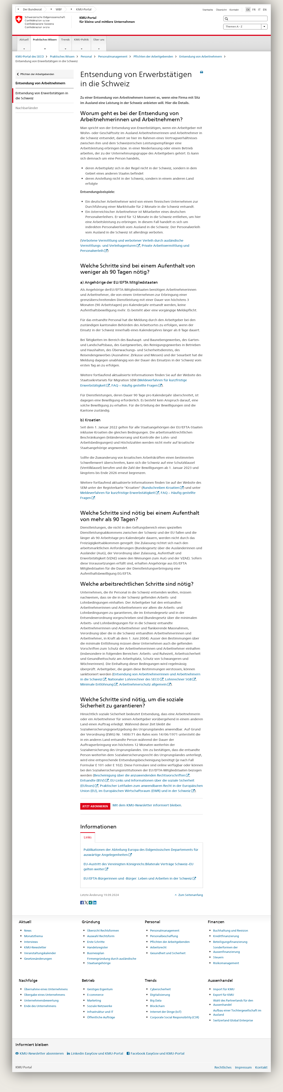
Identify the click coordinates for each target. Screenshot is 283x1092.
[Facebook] (82, 902)
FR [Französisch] (254, 9)
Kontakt (234, 9)
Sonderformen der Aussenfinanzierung (226, 949)
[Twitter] (86, 902)
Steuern (218, 957)
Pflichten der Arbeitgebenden (153, 56)
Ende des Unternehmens (40, 1006)
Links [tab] (88, 837)
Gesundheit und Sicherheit (167, 953)
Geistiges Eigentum (100, 989)
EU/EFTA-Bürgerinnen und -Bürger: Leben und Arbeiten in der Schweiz (138, 878)
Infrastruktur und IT (100, 1011)
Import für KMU (223, 989)
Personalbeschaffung (164, 936)
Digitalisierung (160, 994)
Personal (86, 56)
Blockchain (157, 1006)
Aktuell (24, 39)
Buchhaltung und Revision (230, 930)
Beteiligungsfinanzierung (230, 942)
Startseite (208, 9)
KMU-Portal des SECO (29, 56)
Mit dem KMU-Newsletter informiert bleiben (147, 805)
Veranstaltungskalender (40, 953)
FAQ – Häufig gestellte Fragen (134, 385)
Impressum (243, 1067)
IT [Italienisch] (259, 9)
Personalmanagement (112, 56)
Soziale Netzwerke (99, 1006)
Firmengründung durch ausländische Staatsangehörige (111, 961)
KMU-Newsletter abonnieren (42, 1053)
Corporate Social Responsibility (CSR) (174, 1017)
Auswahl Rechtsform (101, 936)
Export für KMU (223, 994)
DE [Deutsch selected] (248, 9)
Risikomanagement (226, 963)
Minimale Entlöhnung (96, 684)
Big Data (155, 1000)
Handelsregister (97, 947)
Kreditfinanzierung (226, 936)
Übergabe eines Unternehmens (44, 994)
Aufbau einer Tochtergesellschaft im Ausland (237, 1013)
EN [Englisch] (265, 9)
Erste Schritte (96, 942)
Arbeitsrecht (158, 947)
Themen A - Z (245, 26)
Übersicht (221, 9)
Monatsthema (33, 936)
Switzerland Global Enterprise (233, 1020)
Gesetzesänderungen (38, 958)
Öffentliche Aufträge (101, 1017)
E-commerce (95, 994)
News (27, 930)
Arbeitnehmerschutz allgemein (143, 684)
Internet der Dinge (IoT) (165, 1011)
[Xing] (91, 902)
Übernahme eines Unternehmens (46, 989)
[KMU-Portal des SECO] (78, 22)
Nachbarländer (26, 108)
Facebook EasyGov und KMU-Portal (157, 1053)
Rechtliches (222, 1067)
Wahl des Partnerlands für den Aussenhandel (233, 1003)
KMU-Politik (81, 39)
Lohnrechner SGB (178, 679)
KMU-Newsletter (35, 947)
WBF (56, 9)
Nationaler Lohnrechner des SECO (133, 679)
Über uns (98, 39)
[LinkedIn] (94, 902)
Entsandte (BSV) (92, 780)
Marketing (94, 1000)
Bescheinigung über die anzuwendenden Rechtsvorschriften (139, 775)
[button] (227, 18)
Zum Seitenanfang (190, 895)
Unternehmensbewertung (41, 1000)
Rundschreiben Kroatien (161, 487)
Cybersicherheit (160, 989)
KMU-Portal (81, 9)
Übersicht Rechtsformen (103, 930)
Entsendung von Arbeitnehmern (200, 56)
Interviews (31, 942)
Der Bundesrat (30, 9)
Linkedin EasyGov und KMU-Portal (97, 1053)
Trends (65, 39)
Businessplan (95, 953)
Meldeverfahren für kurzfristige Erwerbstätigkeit (117, 493)
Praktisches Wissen (46, 41)
